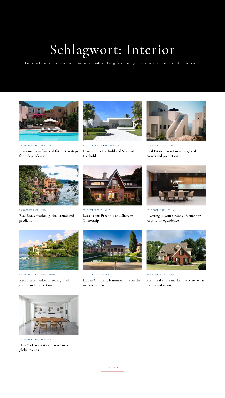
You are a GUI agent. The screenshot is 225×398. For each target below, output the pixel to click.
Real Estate (47, 145)
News (171, 145)
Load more (112, 367)
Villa (44, 210)
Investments (112, 145)
